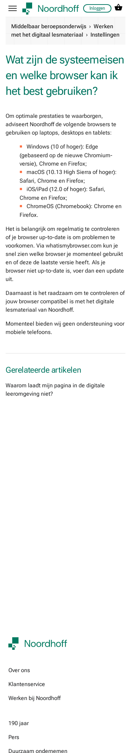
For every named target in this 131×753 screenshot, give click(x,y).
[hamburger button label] (12, 8)
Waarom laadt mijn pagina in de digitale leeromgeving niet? (55, 389)
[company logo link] (50, 8)
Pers (13, 737)
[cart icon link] (118, 8)
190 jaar (18, 723)
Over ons (19, 670)
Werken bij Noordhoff (34, 698)
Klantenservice (26, 684)
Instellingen (104, 34)
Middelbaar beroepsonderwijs (48, 26)
